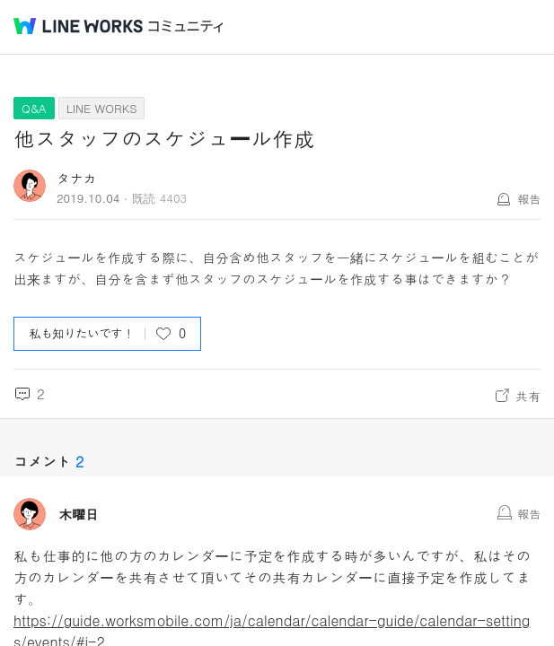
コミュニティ (186, 26)
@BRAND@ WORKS (78, 26)
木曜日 (78, 514)
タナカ (77, 178)
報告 (529, 198)
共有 (528, 396)
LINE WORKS (101, 108)
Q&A (34, 108)
